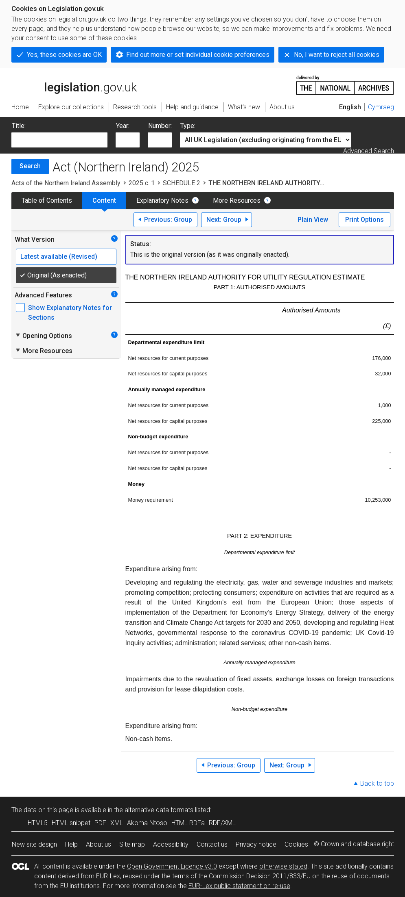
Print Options (364, 219)
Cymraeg (381, 107)
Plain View (313, 219)
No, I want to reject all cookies (336, 54)
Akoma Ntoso (147, 823)
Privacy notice (256, 844)
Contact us (212, 844)
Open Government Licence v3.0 (172, 866)
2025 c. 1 (142, 183)
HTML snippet (71, 823)
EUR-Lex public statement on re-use (239, 886)
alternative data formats (159, 810)
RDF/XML (222, 823)
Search (30, 166)
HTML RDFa (188, 823)
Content (104, 200)
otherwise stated (283, 866)
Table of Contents (47, 200)
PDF (100, 823)
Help (71, 844)
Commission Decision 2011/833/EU (260, 876)
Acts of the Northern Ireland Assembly (65, 183)
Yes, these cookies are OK (64, 54)
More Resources (237, 200)
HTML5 (38, 823)
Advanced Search (368, 151)
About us (98, 844)
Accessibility (170, 844)
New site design (34, 844)
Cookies (296, 844)
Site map (132, 844)
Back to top (377, 783)
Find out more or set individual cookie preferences (197, 54)
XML (116, 823)
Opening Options (43, 336)
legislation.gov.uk (74, 85)
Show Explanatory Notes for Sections (70, 312)
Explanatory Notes (162, 200)
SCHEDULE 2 (181, 183)
